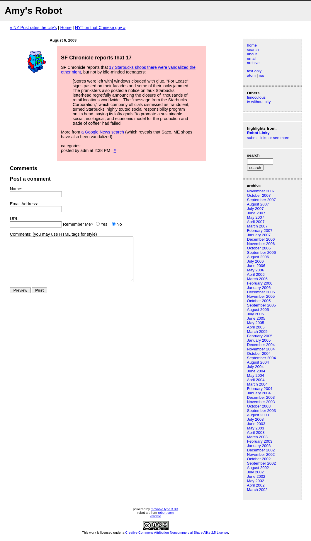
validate (155, 516)
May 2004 (255, 375)
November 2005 (261, 296)
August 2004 (258, 362)
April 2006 (256, 274)
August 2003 (258, 415)
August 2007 (258, 204)
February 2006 (260, 283)
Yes (104, 224)
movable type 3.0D (164, 509)
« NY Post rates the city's (33, 27)
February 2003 (260, 441)
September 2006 (261, 252)
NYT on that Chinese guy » (100, 27)
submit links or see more (268, 138)
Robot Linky (258, 133)
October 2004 (259, 353)
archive (253, 63)
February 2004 (260, 388)
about (252, 54)
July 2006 (255, 261)
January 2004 (259, 393)
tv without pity (259, 102)
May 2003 (255, 428)
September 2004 (261, 358)
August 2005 (258, 309)
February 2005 (260, 336)
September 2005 (261, 305)
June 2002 (256, 476)
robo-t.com (166, 512)
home (252, 45)
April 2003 (256, 432)
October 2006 (259, 248)
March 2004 (257, 384)
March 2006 (257, 279)
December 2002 (261, 450)
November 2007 (261, 191)
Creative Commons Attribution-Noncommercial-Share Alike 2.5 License (176, 532)
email (251, 58)
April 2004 (256, 380)
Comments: (21, 234)
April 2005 (256, 327)
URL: (15, 218)
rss (261, 75)
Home (66, 27)
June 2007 (256, 213)
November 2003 (261, 402)
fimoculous (256, 97)
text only (254, 71)
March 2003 (257, 437)
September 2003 (261, 410)
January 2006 (259, 287)
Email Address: (24, 203)
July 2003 (255, 419)
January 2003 (259, 446)
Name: (16, 188)
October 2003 (259, 406)
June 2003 (256, 424)
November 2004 (261, 349)
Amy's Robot (33, 10)
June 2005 (256, 318)
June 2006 (256, 265)
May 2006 (255, 270)
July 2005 (255, 314)
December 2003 (261, 397)
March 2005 (257, 331)
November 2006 (261, 244)
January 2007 (259, 235)
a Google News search (102, 132)
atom (251, 75)
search (253, 49)
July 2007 (255, 208)
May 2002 (255, 481)
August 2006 (258, 257)
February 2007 (260, 230)
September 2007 (261, 200)
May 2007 (255, 217)
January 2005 (259, 340)
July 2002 (255, 472)
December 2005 (261, 292)
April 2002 (256, 485)
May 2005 (255, 323)
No (119, 224)
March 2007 (257, 226)
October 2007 (259, 195)
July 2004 (255, 366)
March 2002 (257, 489)
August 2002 (258, 467)
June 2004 (256, 371)
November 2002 (261, 454)
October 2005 (259, 301)
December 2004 (261, 345)
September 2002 (261, 463)
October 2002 (259, 459)
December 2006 (261, 239)
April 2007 (256, 222)
